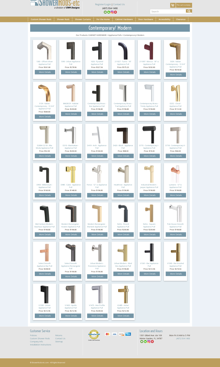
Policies (33, 335)
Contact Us (119, 4)
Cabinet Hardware (124, 19)
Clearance (180, 19)
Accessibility (164, 19)
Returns (58, 335)
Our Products (81, 35)
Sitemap (59, 341)
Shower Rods (63, 19)
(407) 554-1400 (183, 338)
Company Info (36, 341)
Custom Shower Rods (41, 19)
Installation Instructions (40, 344)
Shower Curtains (83, 19)
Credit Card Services (94, 340)
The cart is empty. (184, 5)
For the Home (103, 19)
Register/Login (103, 4)
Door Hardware (145, 19)
